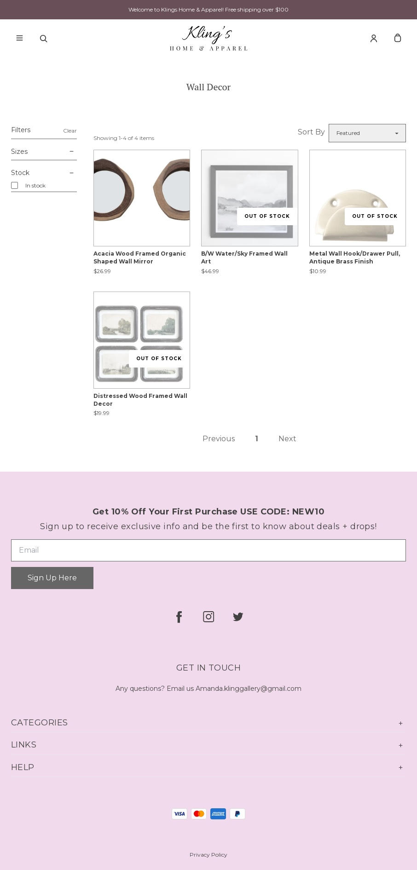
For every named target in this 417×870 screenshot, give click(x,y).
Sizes (44, 152)
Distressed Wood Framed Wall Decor (140, 399)
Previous (219, 438)
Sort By (311, 132)
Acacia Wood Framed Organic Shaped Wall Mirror (139, 257)
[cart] (397, 38)
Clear (70, 130)
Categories (208, 723)
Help (208, 767)
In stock (35, 185)
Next (287, 438)
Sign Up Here (52, 577)
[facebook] (179, 617)
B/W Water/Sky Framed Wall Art (244, 257)
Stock (44, 173)
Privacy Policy (208, 854)
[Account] (373, 38)
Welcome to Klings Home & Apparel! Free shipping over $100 (208, 9)
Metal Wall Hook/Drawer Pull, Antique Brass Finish (354, 257)
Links (208, 745)
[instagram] (208, 617)
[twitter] (238, 617)
